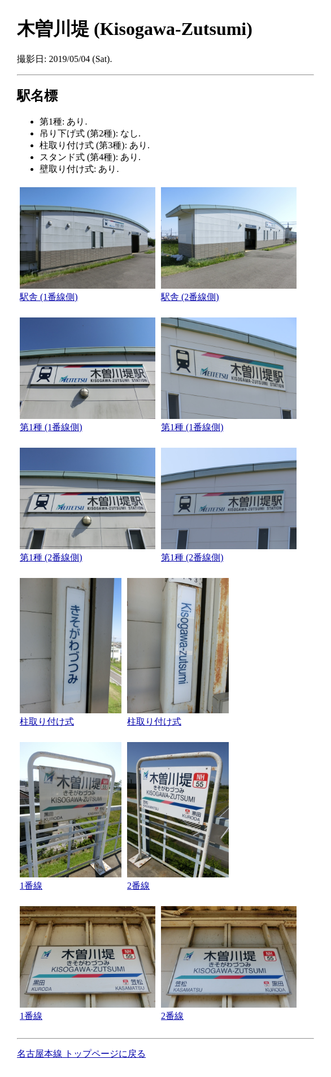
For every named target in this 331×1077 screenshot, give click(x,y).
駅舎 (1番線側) (49, 297)
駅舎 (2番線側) (190, 297)
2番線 (138, 885)
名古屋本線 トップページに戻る (81, 1053)
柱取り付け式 (47, 721)
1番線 (31, 885)
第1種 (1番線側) (51, 427)
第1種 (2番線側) (51, 557)
